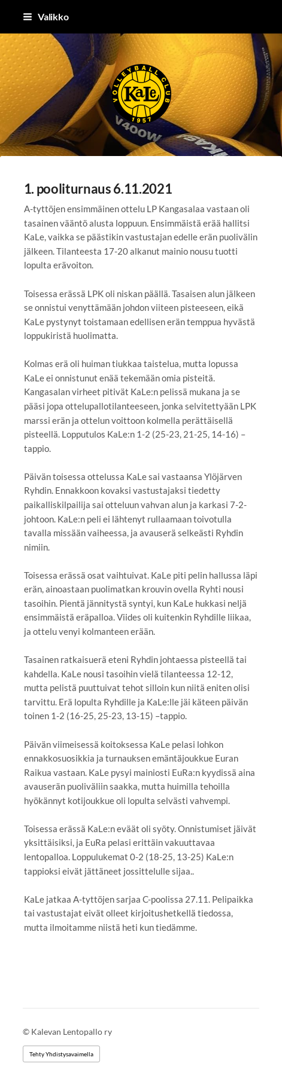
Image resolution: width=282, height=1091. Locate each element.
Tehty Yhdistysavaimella (61, 1054)
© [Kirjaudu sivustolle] (27, 1031)
